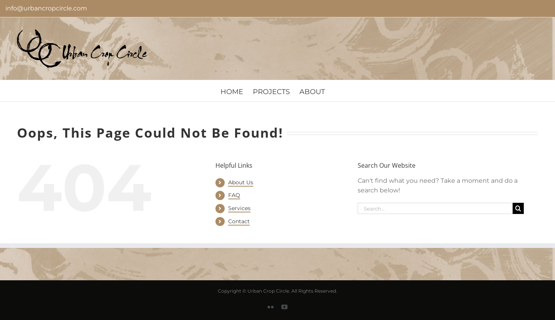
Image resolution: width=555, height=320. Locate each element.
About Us (240, 182)
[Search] (518, 208)
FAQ (234, 195)
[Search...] (435, 208)
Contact (239, 221)
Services (239, 208)
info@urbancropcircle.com (46, 8)
